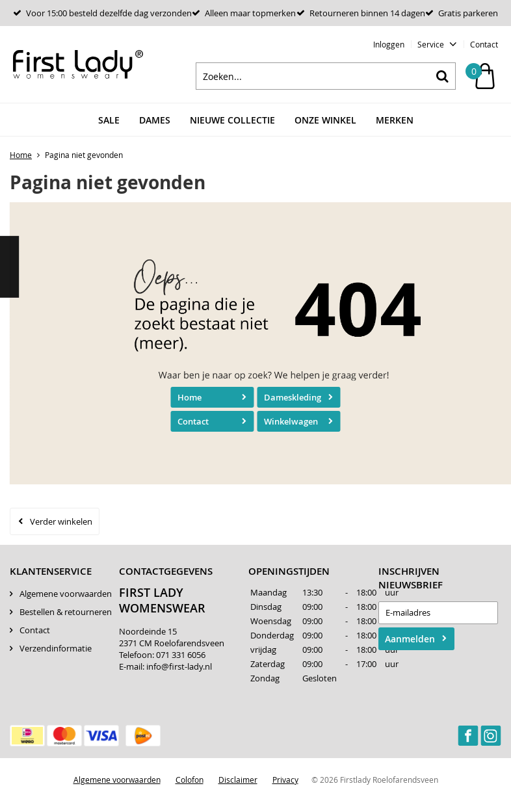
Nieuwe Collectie (232, 120)
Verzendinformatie (56, 648)
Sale (109, 120)
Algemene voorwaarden (66, 593)
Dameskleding (292, 397)
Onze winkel (325, 120)
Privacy (285, 779)
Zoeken (442, 76)
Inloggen (388, 44)
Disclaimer (237, 779)
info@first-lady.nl (179, 666)
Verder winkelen (61, 521)
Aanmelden (410, 639)
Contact (484, 44)
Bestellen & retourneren (66, 612)
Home (189, 397)
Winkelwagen (291, 421)
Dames (154, 120)
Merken (394, 120)
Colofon (189, 779)
